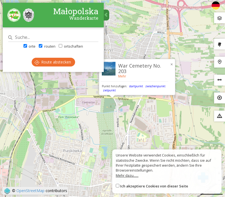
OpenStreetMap (30, 190)
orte (29, 46)
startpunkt (136, 86)
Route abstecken (52, 62)
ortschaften (71, 46)
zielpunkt (109, 90)
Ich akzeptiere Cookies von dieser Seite (154, 186)
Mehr (122, 76)
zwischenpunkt (155, 86)
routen (47, 46)
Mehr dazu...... (127, 175)
